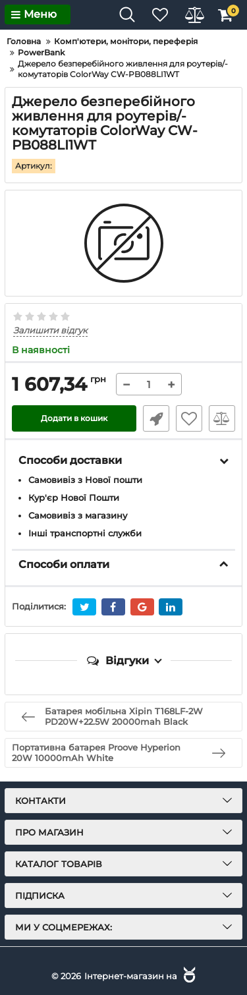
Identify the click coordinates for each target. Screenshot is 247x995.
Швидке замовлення (156, 418)
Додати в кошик (74, 418)
